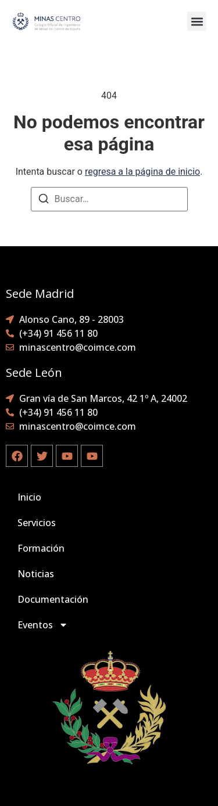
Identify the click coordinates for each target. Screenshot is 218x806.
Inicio (29, 497)
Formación (41, 548)
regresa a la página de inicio (142, 171)
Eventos (42, 624)
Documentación (52, 599)
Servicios (36, 522)
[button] (196, 21)
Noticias (35, 573)
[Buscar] (43, 200)
